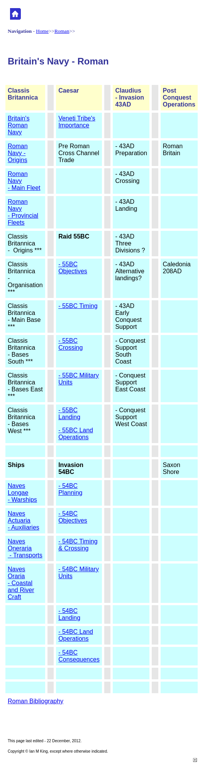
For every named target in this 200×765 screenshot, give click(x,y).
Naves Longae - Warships (22, 492)
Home (42, 31)
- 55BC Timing (77, 306)
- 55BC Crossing (70, 344)
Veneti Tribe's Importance (76, 122)
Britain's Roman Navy (18, 125)
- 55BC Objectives (72, 267)
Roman (61, 31)
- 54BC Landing (69, 614)
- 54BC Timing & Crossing (77, 545)
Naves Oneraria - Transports (25, 548)
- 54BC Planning (70, 489)
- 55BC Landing (69, 413)
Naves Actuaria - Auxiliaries (23, 520)
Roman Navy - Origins (18, 153)
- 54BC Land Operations (75, 635)
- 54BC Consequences (79, 656)
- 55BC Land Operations (75, 433)
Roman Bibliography (35, 701)
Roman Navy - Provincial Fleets (23, 212)
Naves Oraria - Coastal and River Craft (21, 583)
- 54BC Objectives (72, 517)
